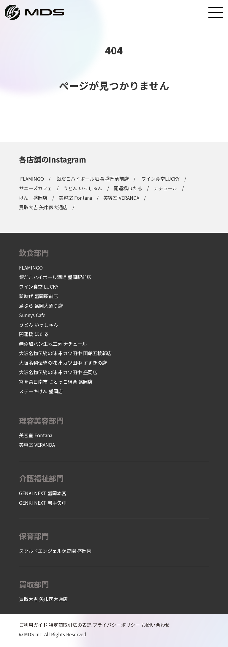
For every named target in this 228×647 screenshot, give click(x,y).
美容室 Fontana (75, 197)
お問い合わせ (155, 624)
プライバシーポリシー (116, 624)
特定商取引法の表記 (70, 624)
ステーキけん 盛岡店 (41, 391)
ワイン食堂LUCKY (160, 178)
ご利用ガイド (33, 624)
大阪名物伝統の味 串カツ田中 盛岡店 (58, 372)
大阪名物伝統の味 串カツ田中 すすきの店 (63, 362)
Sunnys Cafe (32, 315)
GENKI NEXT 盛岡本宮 (42, 493)
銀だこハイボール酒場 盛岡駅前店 (92, 178)
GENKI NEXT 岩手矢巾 (42, 502)
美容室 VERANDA (121, 197)
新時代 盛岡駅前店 (38, 296)
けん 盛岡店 (33, 197)
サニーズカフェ (35, 188)
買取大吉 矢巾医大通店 (43, 207)
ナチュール (165, 188)
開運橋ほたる (128, 188)
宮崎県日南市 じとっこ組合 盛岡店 (56, 381)
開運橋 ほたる (34, 334)
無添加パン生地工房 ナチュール (53, 343)
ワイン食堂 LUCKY (38, 286)
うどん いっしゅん (82, 188)
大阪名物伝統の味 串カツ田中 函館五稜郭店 (65, 353)
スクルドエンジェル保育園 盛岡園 (55, 550)
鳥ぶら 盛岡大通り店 (41, 305)
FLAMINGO (32, 178)
